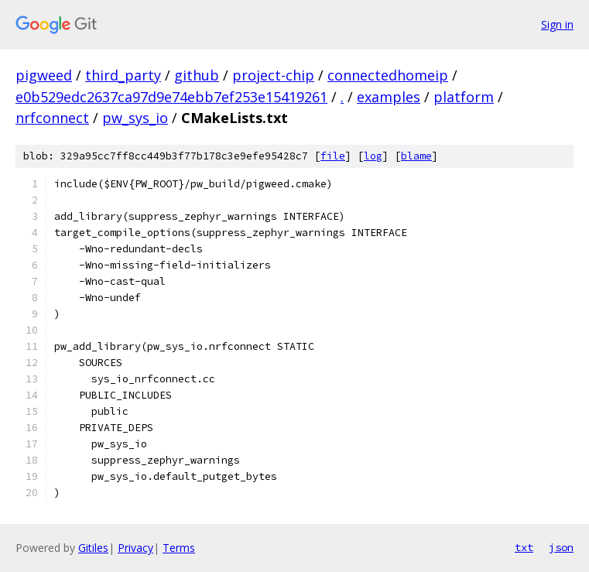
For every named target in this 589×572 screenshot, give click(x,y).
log (373, 156)
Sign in (557, 24)
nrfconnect (52, 117)
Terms (179, 547)
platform (463, 96)
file (332, 156)
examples (388, 96)
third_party (123, 75)
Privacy (135, 547)
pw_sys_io (135, 117)
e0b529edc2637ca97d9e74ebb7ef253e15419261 (171, 96)
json (561, 547)
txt (524, 547)
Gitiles (93, 547)
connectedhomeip (387, 75)
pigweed (43, 75)
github (196, 75)
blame (416, 156)
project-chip (273, 75)
